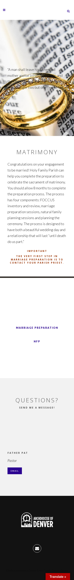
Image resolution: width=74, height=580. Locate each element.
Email (15, 471)
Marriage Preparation (37, 327)
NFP (37, 341)
